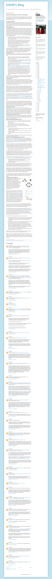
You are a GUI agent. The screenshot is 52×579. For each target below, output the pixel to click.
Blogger (30, 574)
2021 (37, 70)
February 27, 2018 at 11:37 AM (12, 552)
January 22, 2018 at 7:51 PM (12, 522)
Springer (29, 60)
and (12, 66)
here (12, 347)
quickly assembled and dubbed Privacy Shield (23, 391)
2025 (37, 65)
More (39, 54)
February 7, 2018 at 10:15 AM (12, 539)
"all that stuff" (26, 277)
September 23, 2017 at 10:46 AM (12, 484)
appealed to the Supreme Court (20, 439)
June (38, 95)
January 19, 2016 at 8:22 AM (12, 288)
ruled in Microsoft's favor (18, 315)
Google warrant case (25, 412)
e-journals (12, 240)
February (38, 100)
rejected (9, 426)
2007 (37, 111)
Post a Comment (9, 565)
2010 (37, 107)
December (38, 78)
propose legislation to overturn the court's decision (22, 332)
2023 (37, 67)
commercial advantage (15, 89)
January (38, 101)
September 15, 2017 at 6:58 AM (12, 479)
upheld (20, 455)
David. (9, 274)
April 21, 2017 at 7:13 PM (11, 429)
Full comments (38, 60)
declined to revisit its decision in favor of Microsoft (21, 352)
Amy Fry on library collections (41, 79)
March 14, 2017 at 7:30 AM (12, 416)
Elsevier (26, 60)
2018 (37, 73)
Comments (38, 120)
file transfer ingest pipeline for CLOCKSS (16, 192)
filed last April (29, 403)
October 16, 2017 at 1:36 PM (12, 505)
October (38, 90)
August (38, 93)
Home (19, 567)
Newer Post (8, 567)
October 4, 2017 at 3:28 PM (12, 493)
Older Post (30, 567)
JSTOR (24, 60)
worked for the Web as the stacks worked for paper (18, 141)
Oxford (20, 61)
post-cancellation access (19, 34)
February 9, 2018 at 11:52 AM (12, 544)
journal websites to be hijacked (14, 64)
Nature (9, 61)
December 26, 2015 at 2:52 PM (12, 254)
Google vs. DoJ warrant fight (21, 483)
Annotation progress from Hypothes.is (40, 81)
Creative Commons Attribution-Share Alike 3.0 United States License (40, 19)
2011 (37, 106)
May (38, 96)
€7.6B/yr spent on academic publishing (16, 108)
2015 (37, 77)
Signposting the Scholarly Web (41, 82)
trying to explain (13, 280)
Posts (37, 119)
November (38, 89)
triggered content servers (26, 210)
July (38, 94)
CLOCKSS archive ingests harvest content (14, 203)
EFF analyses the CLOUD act (14, 543)
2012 (37, 105)
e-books (9, 240)
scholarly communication (21, 240)
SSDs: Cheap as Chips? (40, 86)
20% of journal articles (26, 66)
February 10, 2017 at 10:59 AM (12, 408)
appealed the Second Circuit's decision (21, 337)
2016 (37, 76)
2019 (37, 72)
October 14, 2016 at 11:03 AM (12, 348)
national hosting (15, 240)
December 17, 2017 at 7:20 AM (12, 515)
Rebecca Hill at (14, 514)
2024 (37, 66)
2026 (37, 64)
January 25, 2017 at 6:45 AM (12, 359)
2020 (37, 71)
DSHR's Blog (15, 5)
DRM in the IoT (39, 83)
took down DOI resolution (22, 63)
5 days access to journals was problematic (21, 309)
